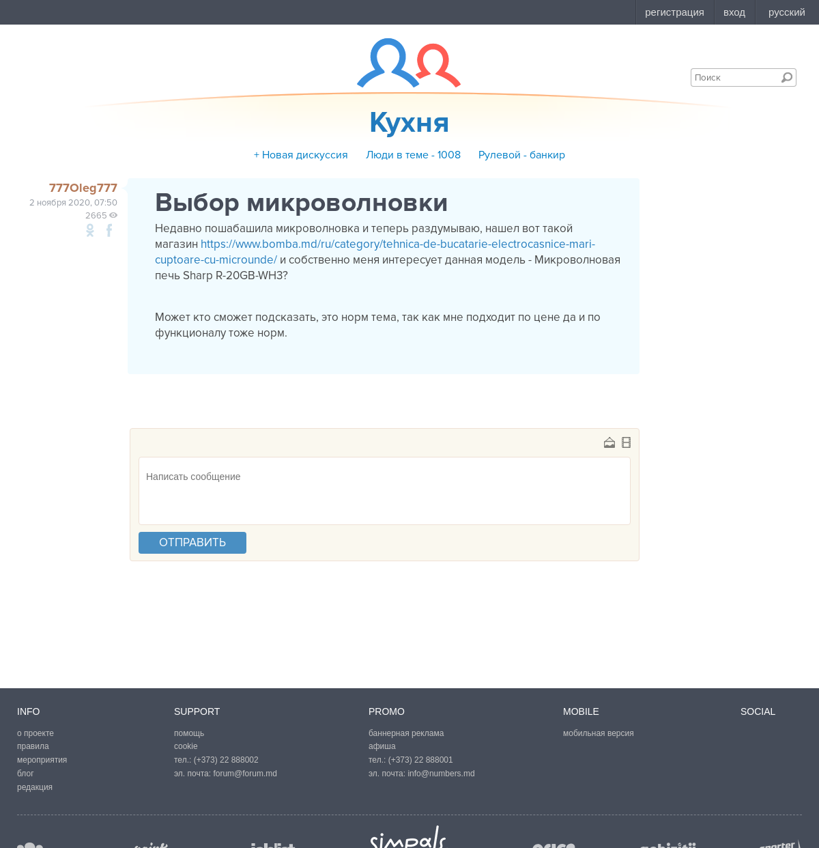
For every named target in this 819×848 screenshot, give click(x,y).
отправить (192, 542)
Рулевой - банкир (521, 155)
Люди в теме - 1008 (413, 155)
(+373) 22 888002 (226, 760)
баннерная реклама (406, 733)
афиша (382, 746)
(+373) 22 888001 (420, 760)
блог (25, 773)
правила (33, 746)
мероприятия (42, 760)
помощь (189, 733)
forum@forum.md (245, 773)
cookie (186, 746)
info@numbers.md (440, 773)
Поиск (786, 77)
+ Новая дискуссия (301, 155)
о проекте (35, 733)
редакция (35, 787)
